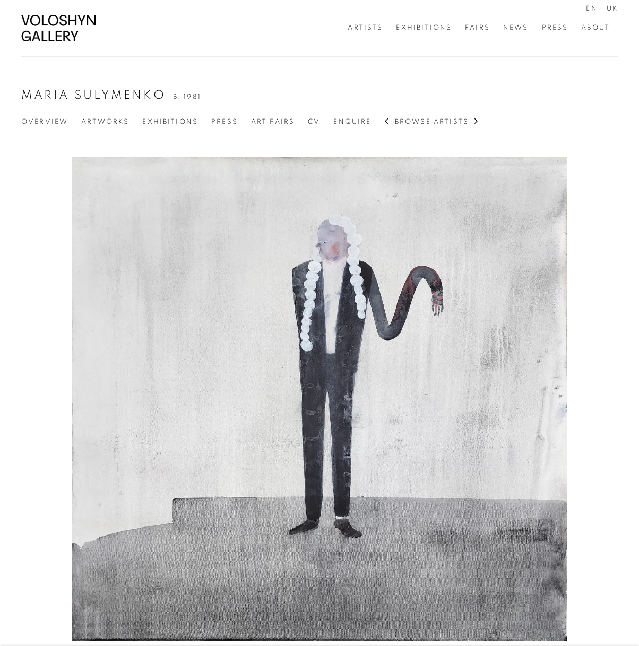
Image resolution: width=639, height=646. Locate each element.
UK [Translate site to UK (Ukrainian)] (612, 8)
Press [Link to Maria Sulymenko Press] (224, 121)
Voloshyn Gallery (58, 28)
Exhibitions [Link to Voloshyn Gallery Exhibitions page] (424, 27)
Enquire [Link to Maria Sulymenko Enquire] (352, 121)
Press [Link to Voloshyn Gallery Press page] (555, 27)
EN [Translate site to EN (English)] (591, 8)
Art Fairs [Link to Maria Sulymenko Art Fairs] (273, 121)
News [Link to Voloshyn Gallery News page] (516, 27)
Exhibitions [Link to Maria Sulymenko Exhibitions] (170, 121)
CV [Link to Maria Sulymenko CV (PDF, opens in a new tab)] (314, 121)
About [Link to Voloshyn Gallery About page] (595, 27)
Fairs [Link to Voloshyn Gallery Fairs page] (477, 27)
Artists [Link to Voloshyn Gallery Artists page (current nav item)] (365, 27)
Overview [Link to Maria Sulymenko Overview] (44, 121)
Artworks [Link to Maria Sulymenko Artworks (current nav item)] (105, 121)
